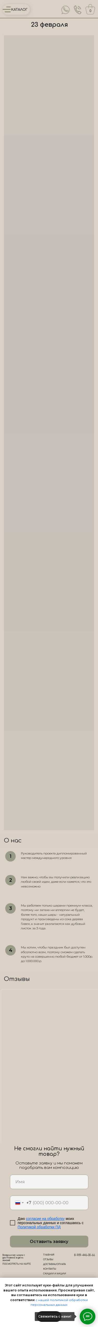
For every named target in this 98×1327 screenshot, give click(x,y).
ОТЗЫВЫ (48, 1259)
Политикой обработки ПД (39, 1227)
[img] (65, 9)
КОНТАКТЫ (49, 1269)
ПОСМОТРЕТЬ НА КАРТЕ (16, 1264)
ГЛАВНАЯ (48, 1255)
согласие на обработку (45, 1219)
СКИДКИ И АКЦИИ (54, 1274)
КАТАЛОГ (19, 10)
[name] (49, 1182)
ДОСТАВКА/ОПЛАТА (54, 1264)
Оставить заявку (49, 1241)
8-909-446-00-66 (84, 1255)
